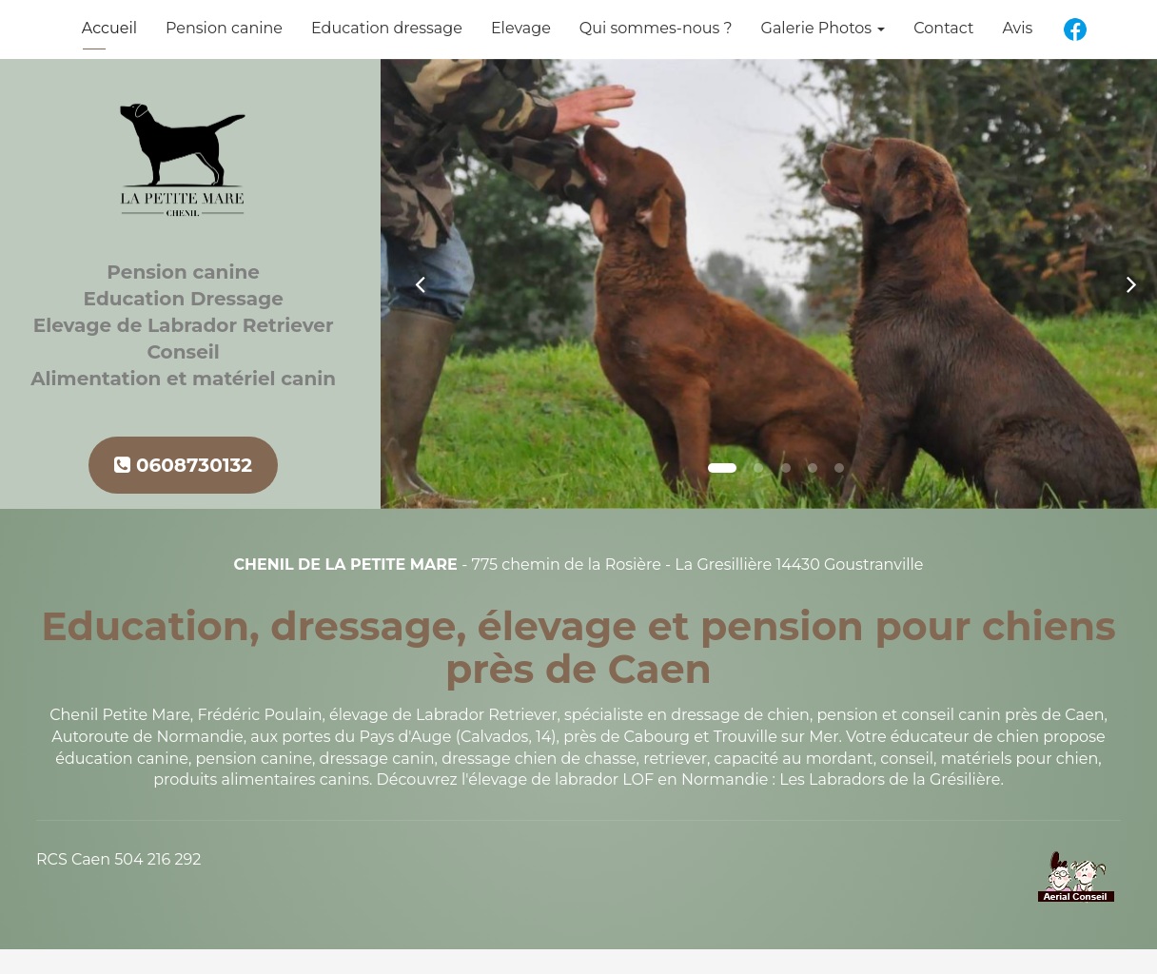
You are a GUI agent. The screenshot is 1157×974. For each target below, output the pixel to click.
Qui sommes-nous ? (656, 28)
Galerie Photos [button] (823, 28)
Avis (1017, 28)
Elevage (521, 28)
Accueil (109, 28)
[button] (420, 284)
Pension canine (224, 28)
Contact (943, 28)
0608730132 (183, 465)
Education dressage (386, 28)
